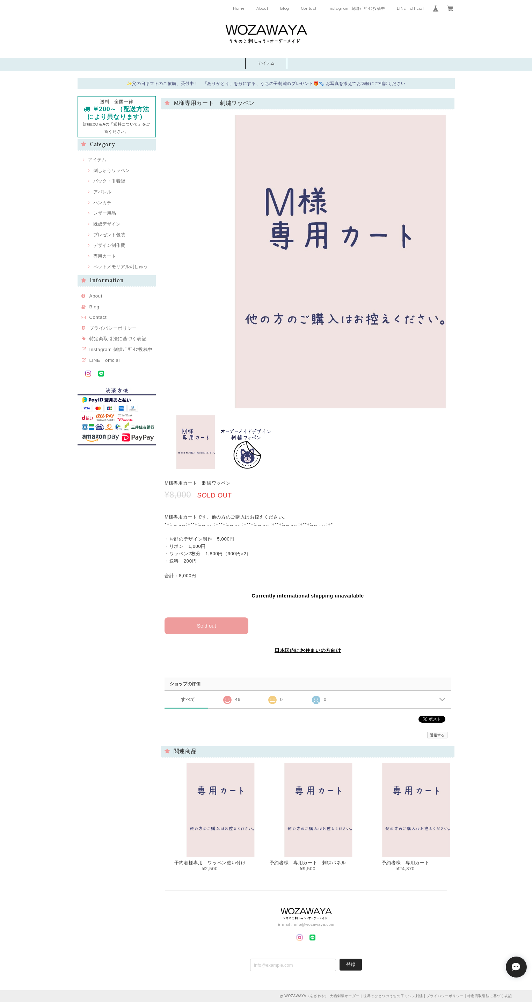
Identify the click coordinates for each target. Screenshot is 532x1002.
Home (239, 8)
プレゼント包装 (109, 234)
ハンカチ (102, 202)
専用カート (104, 256)
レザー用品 (104, 213)
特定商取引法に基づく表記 (118, 338)
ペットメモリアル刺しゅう (120, 266)
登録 (350, 964)
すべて (188, 699)
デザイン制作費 (109, 245)
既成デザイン (107, 224)
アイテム (266, 63)
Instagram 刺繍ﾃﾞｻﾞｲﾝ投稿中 (356, 8)
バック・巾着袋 (109, 181)
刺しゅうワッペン (111, 170)
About (262, 8)
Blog (284, 8)
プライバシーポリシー (113, 328)
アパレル (102, 191)
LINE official (410, 8)
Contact (309, 8)
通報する (437, 735)
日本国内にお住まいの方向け (308, 650)
